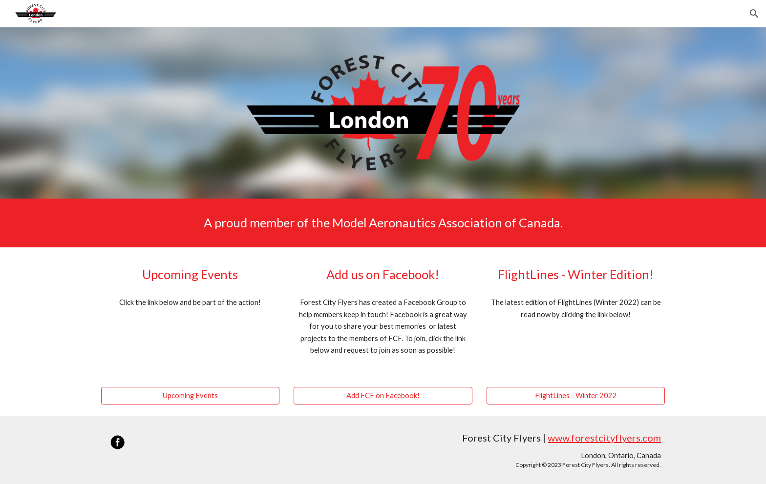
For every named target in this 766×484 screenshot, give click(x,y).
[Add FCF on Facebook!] (382, 395)
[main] (383, 222)
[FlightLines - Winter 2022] (575, 395)
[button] (754, 13)
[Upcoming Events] (190, 395)
